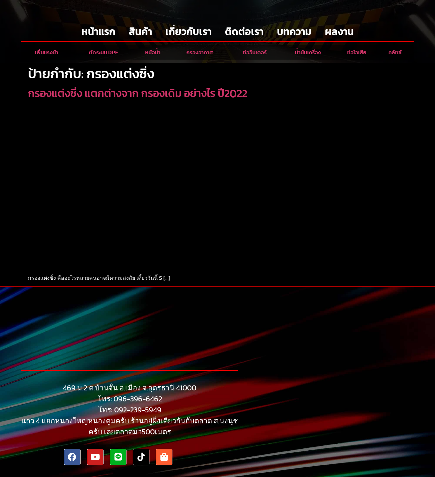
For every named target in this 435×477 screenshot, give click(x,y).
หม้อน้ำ (152, 52)
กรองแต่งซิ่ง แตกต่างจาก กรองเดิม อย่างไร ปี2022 (137, 93)
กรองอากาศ (199, 52)
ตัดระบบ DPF (103, 52)
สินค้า (140, 31)
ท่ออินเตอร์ (255, 52)
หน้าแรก (98, 31)
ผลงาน (339, 31)
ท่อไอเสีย (356, 52)
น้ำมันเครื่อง (308, 52)
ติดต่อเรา (244, 31)
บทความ (294, 31)
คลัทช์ (395, 52)
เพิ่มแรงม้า (46, 52)
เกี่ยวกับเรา (188, 31)
